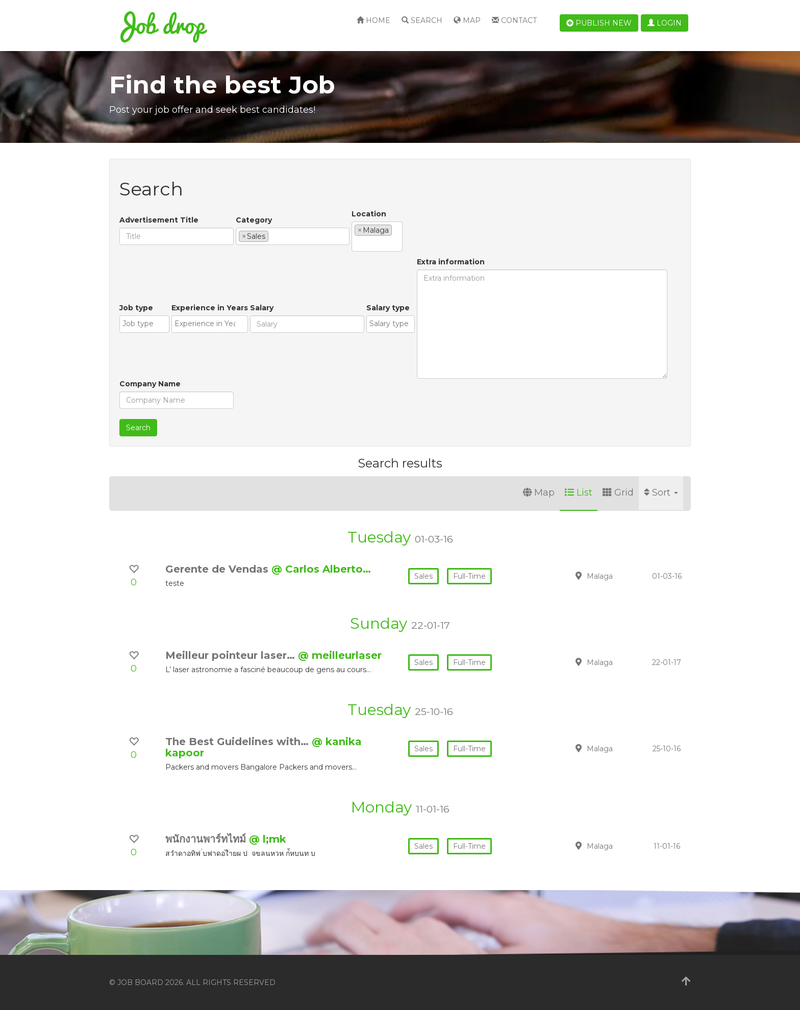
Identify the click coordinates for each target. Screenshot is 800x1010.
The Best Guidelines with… (238, 741)
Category (254, 220)
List (578, 492)
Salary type (388, 307)
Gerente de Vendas (218, 569)
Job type (136, 307)
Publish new (599, 23)
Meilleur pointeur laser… (231, 655)
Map (467, 20)
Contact (514, 20)
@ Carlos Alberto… (321, 569)
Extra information (451, 261)
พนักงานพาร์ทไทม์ (207, 839)
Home (373, 20)
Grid (618, 492)
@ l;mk (267, 839)
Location (369, 213)
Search (422, 20)
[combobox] (292, 236)
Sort (661, 492)
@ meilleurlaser (340, 655)
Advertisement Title (158, 220)
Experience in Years (209, 307)
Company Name (150, 383)
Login (664, 23)
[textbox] (274, 236)
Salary (261, 307)
